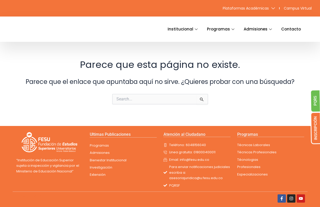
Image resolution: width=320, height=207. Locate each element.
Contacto (291, 29)
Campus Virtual (298, 8)
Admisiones (258, 29)
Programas (220, 29)
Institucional (183, 29)
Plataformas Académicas (249, 8)
